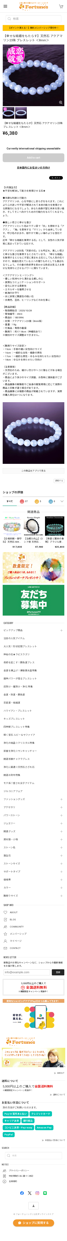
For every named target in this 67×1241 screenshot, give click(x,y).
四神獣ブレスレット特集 (17, 727)
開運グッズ (10, 831)
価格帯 (7, 879)
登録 (58, 972)
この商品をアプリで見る (33, 471)
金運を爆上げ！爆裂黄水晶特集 (20, 670)
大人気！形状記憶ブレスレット (20, 646)
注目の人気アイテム (14, 638)
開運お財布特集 (12, 775)
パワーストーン (12, 815)
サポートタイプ (12, 871)
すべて (9, 501)
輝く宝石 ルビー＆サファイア (19, 735)
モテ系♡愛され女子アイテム (19, 783)
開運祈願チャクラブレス (17, 759)
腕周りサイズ (11, 895)
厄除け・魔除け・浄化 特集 (18, 686)
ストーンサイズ (12, 863)
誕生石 (7, 855)
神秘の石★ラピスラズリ (17, 654)
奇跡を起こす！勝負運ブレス (19, 662)
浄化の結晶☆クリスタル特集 (19, 743)
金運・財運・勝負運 (14, 694)
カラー (7, 887)
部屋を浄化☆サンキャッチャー (20, 751)
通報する (59, 481)
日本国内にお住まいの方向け (33, 167)
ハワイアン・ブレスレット (18, 710)
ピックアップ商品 (13, 630)
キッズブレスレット (14, 718)
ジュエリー (9, 823)
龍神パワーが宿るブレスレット (20, 678)
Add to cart (33, 157)
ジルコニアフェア (13, 791)
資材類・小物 (11, 839)
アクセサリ (9, 807)
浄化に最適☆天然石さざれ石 (19, 767)
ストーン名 (9, 847)
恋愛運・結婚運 (12, 702)
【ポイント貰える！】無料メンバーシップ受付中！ (33, 28)
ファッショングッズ (14, 799)
